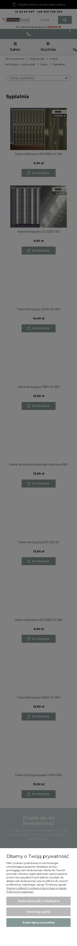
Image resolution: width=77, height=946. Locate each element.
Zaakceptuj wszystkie (38, 922)
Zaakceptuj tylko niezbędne (38, 901)
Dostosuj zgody (38, 912)
